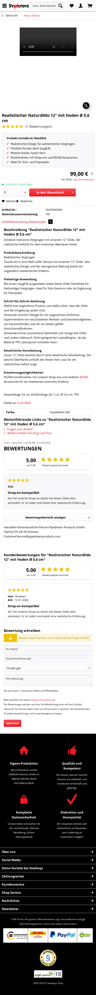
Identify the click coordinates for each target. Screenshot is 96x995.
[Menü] (5, 5)
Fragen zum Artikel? (18, 429)
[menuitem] (5, 5)
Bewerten (24, 201)
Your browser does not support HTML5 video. (48, 41)
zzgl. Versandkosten (83, 179)
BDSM (83, 377)
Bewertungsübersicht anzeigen (58, 516)
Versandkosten (68, 919)
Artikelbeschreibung (15, 222)
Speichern (12, 723)
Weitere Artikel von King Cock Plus (28, 433)
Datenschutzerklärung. (43, 699)
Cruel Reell (24, 403)
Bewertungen (41, 222)
